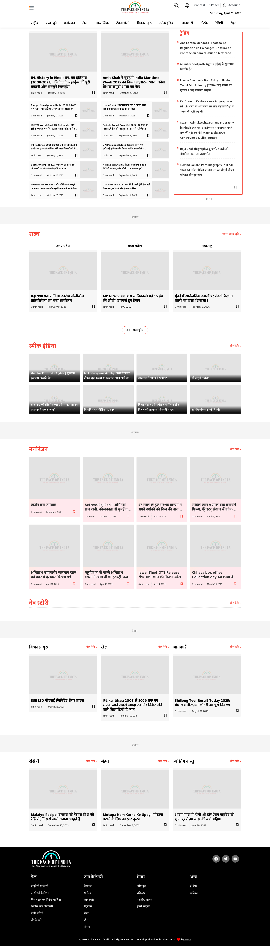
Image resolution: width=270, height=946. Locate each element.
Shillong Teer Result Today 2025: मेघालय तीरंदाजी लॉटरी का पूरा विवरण (202, 702)
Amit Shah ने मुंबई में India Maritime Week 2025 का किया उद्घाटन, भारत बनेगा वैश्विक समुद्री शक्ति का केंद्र (134, 82)
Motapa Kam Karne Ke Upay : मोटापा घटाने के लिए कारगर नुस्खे (133, 817)
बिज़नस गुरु (144, 23)
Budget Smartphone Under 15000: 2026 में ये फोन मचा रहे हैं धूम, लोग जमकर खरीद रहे (53, 107)
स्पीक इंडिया (166, 23)
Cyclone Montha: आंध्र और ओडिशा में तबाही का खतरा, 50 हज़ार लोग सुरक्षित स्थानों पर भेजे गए (54, 186)
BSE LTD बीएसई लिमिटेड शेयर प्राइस (57, 700)
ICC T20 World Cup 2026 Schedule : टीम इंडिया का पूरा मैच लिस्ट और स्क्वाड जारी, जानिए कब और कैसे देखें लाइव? (53, 129)
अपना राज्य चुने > (231, 234)
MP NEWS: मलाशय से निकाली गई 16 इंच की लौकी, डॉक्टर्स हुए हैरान (133, 298)
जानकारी (187, 23)
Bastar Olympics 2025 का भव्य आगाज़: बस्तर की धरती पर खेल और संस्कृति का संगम (53, 167)
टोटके (204, 23)
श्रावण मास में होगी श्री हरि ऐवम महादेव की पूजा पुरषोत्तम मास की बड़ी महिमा (204, 817)
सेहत (233, 23)
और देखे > (235, 346)
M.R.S (187, 939)
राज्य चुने (51, 23)
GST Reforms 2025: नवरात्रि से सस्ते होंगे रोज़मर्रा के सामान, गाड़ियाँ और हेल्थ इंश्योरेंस (126, 186)
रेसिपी (219, 23)
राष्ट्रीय (34, 23)
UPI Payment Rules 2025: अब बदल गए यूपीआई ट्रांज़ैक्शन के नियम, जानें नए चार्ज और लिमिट (123, 148)
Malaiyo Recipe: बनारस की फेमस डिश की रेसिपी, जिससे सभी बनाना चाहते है (62, 817)
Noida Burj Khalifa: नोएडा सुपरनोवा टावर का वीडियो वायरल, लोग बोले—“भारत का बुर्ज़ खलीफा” (125, 168)
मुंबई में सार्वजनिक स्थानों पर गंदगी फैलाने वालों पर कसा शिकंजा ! (204, 298)
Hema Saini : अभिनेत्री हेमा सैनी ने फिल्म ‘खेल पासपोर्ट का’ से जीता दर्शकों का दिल (124, 107)
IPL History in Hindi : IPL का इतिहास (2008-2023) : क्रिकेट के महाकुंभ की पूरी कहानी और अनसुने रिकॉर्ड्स (60, 82)
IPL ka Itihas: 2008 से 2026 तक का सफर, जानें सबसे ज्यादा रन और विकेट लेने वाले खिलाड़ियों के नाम (54, 148)
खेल (84, 23)
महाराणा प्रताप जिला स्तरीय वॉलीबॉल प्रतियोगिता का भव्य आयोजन (57, 298)
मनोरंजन (69, 23)
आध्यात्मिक (102, 23)
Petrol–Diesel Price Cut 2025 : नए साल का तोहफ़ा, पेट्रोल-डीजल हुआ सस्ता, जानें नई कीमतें (125, 127)
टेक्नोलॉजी (122, 23)
